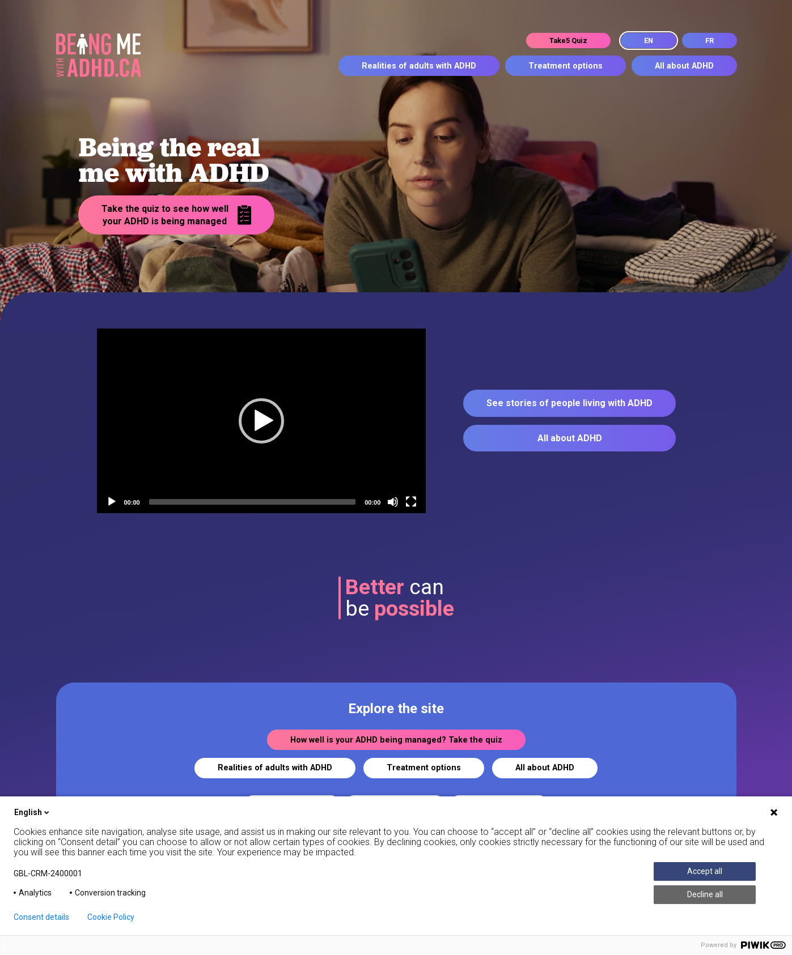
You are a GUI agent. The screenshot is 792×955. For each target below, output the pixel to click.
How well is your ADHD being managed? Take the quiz (396, 740)
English (32, 812)
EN (648, 40)
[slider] (252, 502)
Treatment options (565, 66)
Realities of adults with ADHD (419, 66)
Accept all (704, 871)
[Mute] (393, 502)
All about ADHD (684, 66)
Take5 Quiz (568, 40)
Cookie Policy (110, 917)
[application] (261, 421)
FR (709, 40)
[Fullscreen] (411, 502)
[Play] (111, 502)
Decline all (705, 894)
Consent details (41, 917)
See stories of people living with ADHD (569, 403)
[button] (261, 421)
